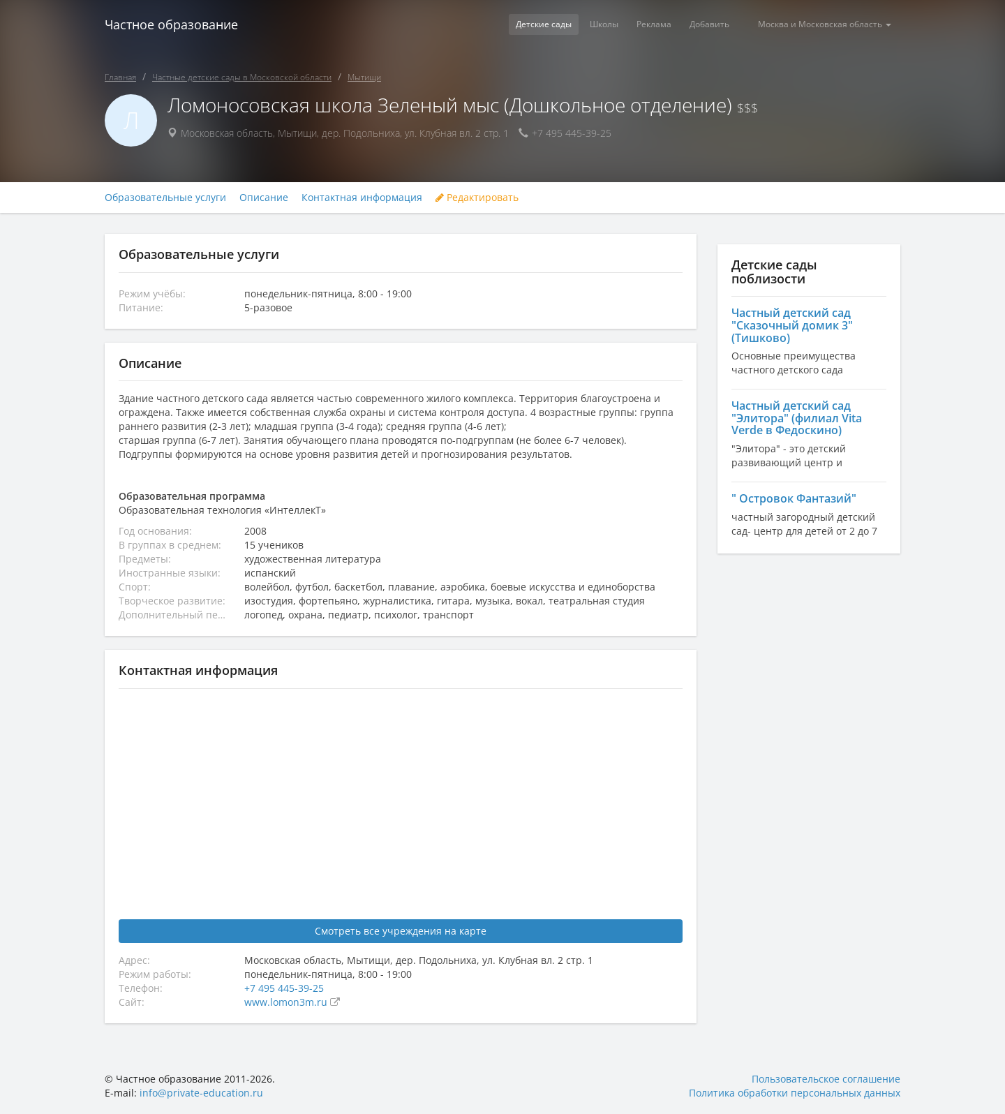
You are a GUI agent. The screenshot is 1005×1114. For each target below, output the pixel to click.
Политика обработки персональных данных (794, 1092)
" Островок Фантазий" (793, 498)
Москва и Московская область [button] (824, 24)
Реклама (653, 24)
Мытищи (364, 77)
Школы (604, 24)
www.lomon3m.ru (287, 1002)
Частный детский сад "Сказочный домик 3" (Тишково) (792, 325)
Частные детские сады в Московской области (242, 77)
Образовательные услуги (165, 197)
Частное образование (171, 24)
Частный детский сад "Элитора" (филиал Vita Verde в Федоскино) (796, 418)
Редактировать (477, 197)
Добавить (709, 24)
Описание (263, 197)
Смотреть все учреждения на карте (400, 930)
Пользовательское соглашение (826, 1078)
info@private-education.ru (201, 1092)
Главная (120, 77)
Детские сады (544, 24)
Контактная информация (362, 197)
